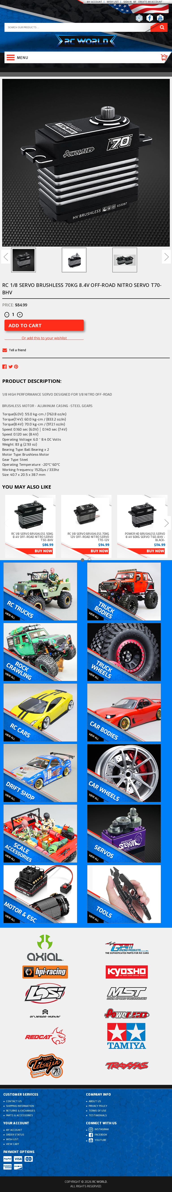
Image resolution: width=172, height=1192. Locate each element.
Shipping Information (20, 1106)
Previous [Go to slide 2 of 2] (5, 523)
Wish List (12, 1139)
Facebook (98, 1135)
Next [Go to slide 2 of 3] (166, 257)
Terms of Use (97, 1110)
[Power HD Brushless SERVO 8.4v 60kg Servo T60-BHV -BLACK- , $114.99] (142, 514)
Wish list (113, 1)
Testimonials (98, 1115)
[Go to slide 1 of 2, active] (82, 560)
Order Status (15, 1134)
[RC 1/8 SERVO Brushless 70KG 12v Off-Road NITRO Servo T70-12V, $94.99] (86, 514)
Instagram (99, 1129)
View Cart (12, 1144)
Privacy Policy (98, 1106)
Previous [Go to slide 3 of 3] (5, 257)
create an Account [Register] (150, 1)
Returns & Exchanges (20, 1110)
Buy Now (43, 551)
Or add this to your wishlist (44, 338)
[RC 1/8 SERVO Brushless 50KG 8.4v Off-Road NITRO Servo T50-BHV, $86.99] (30, 514)
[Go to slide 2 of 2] (89, 560)
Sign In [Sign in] (127, 1)
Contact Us (14, 1101)
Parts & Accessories (19, 1115)
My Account (94, 1)
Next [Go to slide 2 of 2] (166, 523)
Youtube (97, 1140)
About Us (95, 1101)
